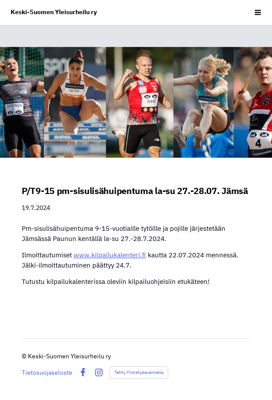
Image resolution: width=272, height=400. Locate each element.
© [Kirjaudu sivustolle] (25, 356)
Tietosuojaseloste (47, 372)
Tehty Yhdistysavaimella (138, 372)
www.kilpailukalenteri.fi (110, 255)
